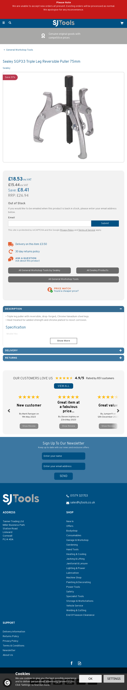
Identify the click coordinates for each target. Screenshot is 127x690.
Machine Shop (73, 577)
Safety (70, 591)
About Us (8, 655)
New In (70, 521)
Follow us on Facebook (71, 663)
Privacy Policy (67, 230)
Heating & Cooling (76, 554)
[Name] (63, 456)
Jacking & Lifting (75, 559)
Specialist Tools (75, 596)
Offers (69, 526)
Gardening (72, 544)
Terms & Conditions (13, 645)
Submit (105, 223)
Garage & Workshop (77, 540)
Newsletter (9, 650)
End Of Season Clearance (80, 615)
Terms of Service (86, 230)
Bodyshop (72, 530)
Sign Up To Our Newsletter (63, 445)
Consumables (73, 535)
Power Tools (73, 587)
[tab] (63, 309)
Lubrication (72, 573)
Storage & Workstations (79, 601)
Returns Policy (11, 636)
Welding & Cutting (76, 610)
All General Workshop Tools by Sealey (39, 270)
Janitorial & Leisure (77, 563)
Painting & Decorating (78, 582)
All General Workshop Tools (63, 279)
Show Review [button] (29, 426)
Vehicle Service (74, 605)
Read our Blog (79, 663)
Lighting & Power (75, 568)
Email (11, 217)
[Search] (10, 23)
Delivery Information (14, 631)
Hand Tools (72, 549)
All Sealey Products (97, 270)
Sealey (6, 68)
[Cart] (121, 23)
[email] (63, 466)
